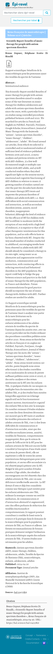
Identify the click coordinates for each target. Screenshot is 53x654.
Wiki (44, 639)
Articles (27, 35)
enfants (9, 561)
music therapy (19, 551)
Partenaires (41, 635)
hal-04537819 (20, 592)
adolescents (11, 554)
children (31, 551)
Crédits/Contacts (32, 639)
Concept (29, 635)
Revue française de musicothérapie (25, 32)
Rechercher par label (26, 20)
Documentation (32, 643)
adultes (30, 561)
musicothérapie (32, 557)
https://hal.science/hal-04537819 (22, 623)
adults (21, 554)
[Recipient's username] (26, 12)
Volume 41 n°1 (14, 35)
